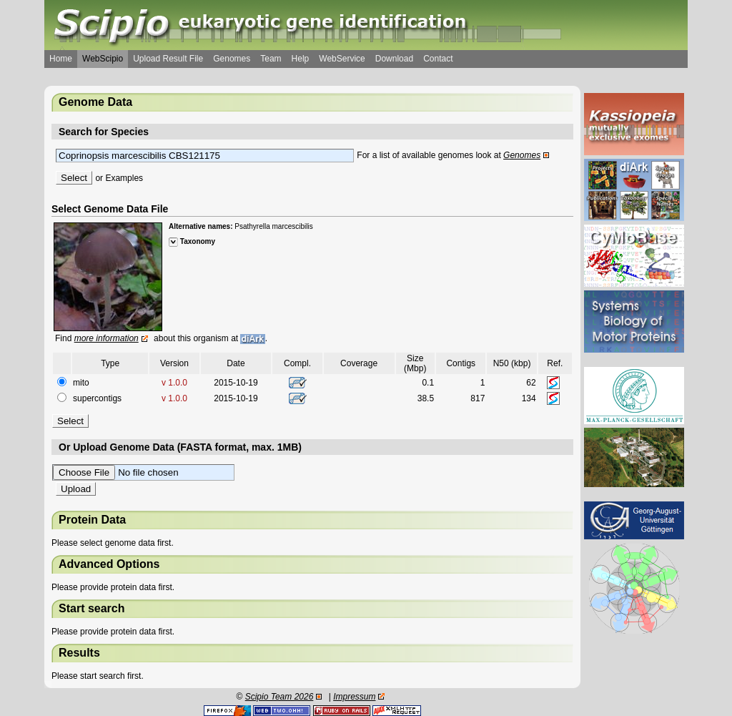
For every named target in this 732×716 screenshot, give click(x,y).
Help (301, 59)
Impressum (354, 697)
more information (106, 338)
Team (270, 59)
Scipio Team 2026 (279, 697)
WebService (342, 59)
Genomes (231, 59)
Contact (437, 59)
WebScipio (102, 59)
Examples (124, 178)
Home (60, 59)
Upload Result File (168, 59)
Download (394, 59)
